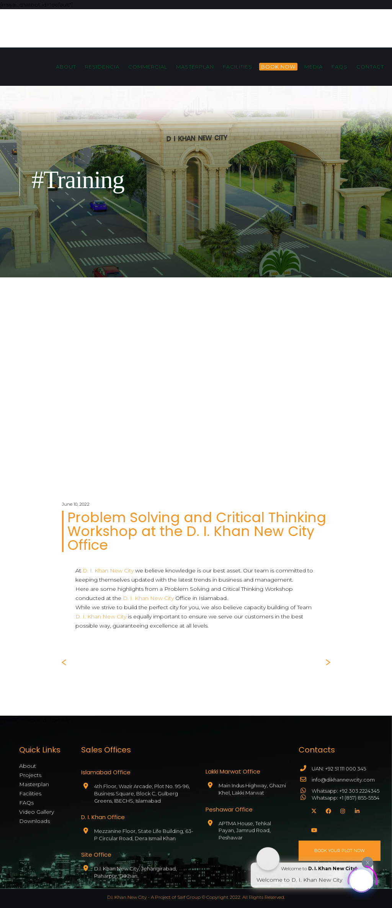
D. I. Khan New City (108, 570)
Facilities (30, 793)
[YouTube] (312, 829)
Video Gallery (36, 811)
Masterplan (34, 784)
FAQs (26, 802)
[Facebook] (327, 810)
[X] (312, 810)
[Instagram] (342, 810)
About (27, 765)
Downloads (34, 821)
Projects (30, 775)
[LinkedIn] (356, 810)
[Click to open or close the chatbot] (361, 879)
